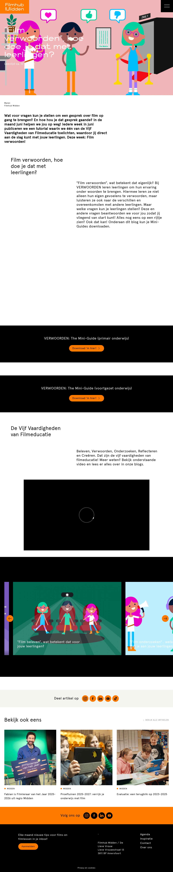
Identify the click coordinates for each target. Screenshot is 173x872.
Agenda (145, 834)
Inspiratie (146, 838)
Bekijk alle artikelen (156, 720)
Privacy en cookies (86, 868)
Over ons (146, 847)
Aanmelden (28, 846)
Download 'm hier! (86, 348)
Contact (145, 843)
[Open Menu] (167, 6)
